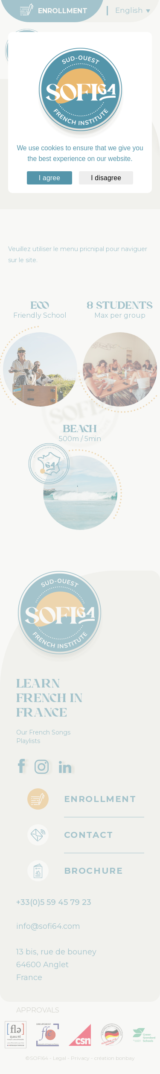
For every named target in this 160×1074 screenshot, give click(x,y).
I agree (49, 177)
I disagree (106, 177)
